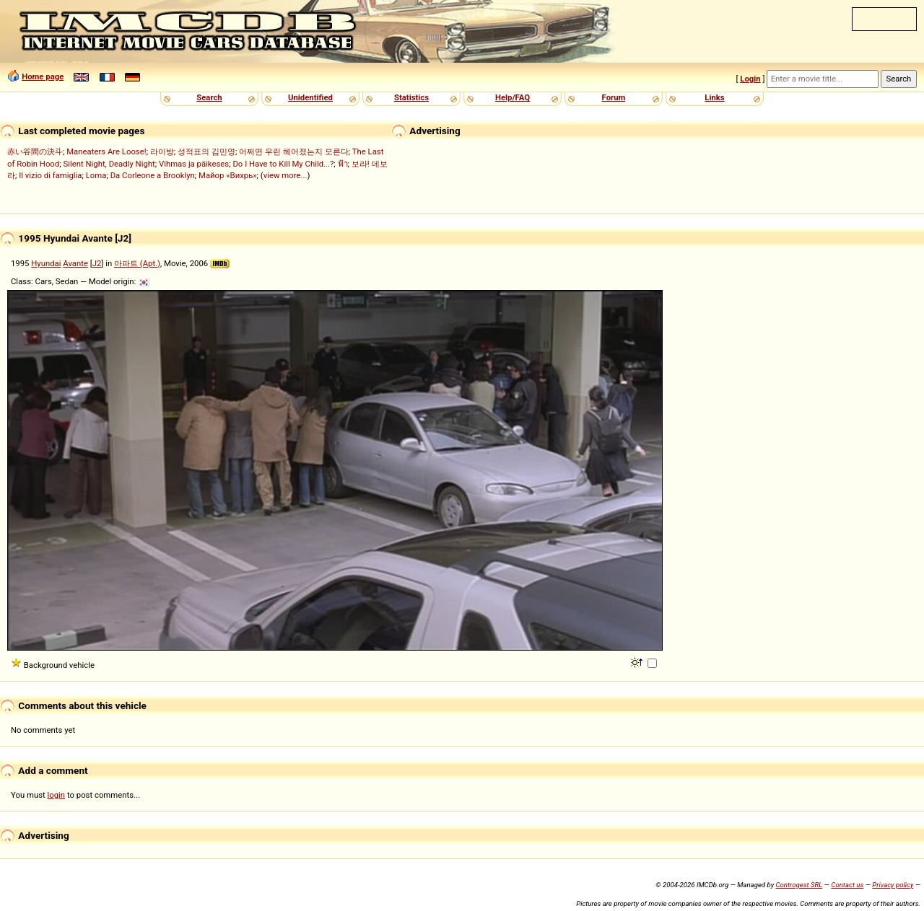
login (57, 795)
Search (209, 97)
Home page (43, 76)
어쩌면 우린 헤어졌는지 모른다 (293, 151)
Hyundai (46, 263)
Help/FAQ (512, 97)
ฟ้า (343, 164)
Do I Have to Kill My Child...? (283, 164)
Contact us (847, 885)
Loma (96, 175)
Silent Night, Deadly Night (108, 164)
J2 (97, 263)
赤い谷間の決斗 (35, 151)
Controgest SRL (798, 885)
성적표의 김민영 (206, 151)
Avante (75, 263)
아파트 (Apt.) (137, 263)
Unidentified (310, 97)
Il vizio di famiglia (50, 175)
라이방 (162, 151)
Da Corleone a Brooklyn (152, 175)
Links (714, 97)
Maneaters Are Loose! (106, 151)
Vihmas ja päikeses (194, 164)
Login (750, 79)
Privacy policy (892, 885)
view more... (285, 175)
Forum (614, 97)
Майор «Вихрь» (228, 175)
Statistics (411, 97)
